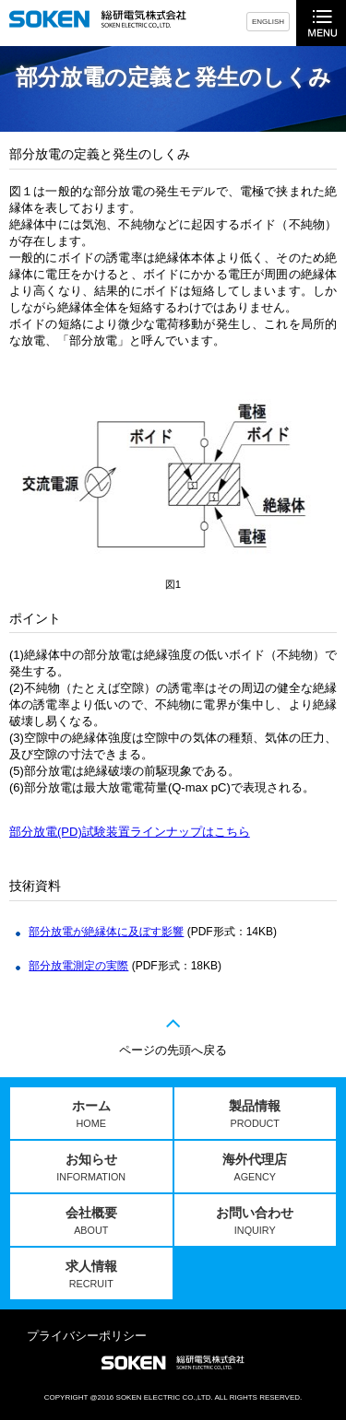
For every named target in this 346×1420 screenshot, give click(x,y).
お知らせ (90, 1167)
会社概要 (91, 1220)
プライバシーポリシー (87, 1336)
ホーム (91, 1113)
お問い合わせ (254, 1220)
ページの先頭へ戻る (173, 1050)
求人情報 (91, 1274)
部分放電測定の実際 (78, 965)
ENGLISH (268, 22)
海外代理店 (254, 1167)
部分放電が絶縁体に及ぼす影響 (106, 931)
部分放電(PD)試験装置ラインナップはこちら (129, 832)
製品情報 (254, 1113)
